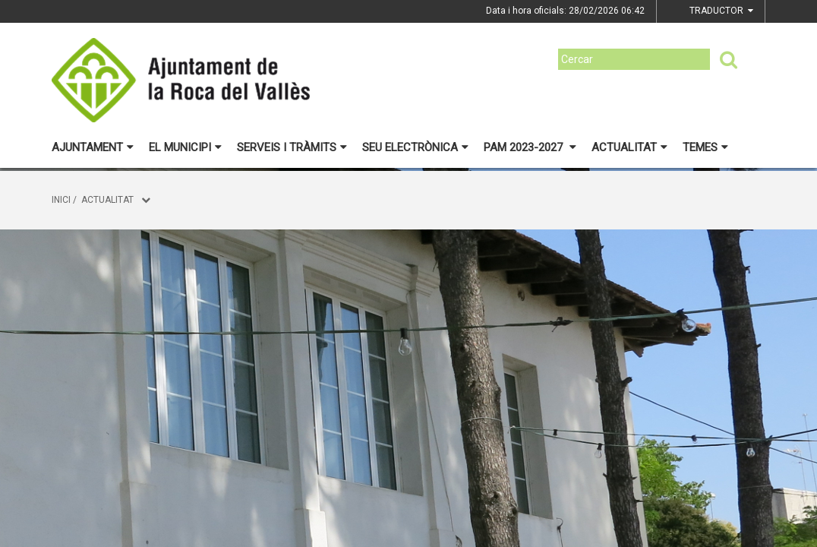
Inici (61, 199)
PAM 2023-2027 (530, 147)
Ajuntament (93, 147)
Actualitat (629, 147)
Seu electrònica (415, 147)
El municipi (185, 147)
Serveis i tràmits (292, 147)
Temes (705, 147)
